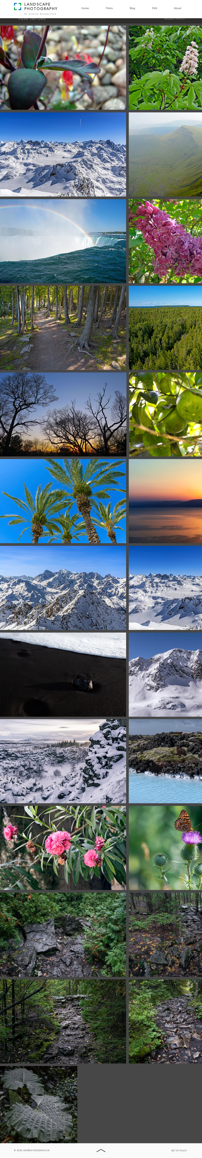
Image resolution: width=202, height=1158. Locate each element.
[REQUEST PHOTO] (174, 18)
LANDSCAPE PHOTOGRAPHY (41, 6)
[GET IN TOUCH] (179, 1150)
